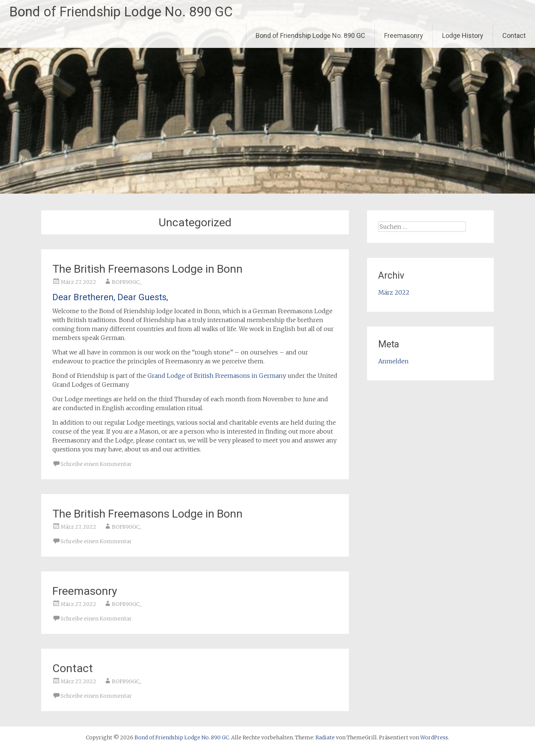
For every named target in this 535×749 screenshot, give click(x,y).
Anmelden (393, 361)
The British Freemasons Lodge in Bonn (147, 268)
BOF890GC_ (127, 282)
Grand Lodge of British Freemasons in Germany (216, 375)
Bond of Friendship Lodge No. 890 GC (121, 12)
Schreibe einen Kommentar (96, 464)
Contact (514, 35)
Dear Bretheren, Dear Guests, (110, 297)
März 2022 (393, 292)
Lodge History (462, 35)
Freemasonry (403, 35)
